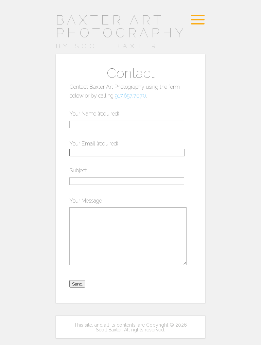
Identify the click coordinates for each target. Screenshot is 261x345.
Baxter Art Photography (125, 32)
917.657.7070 (130, 95)
